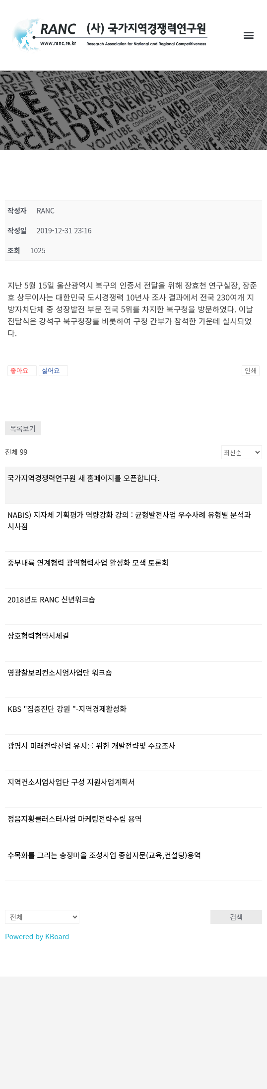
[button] (249, 35)
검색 (236, 917)
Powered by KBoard (37, 936)
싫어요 (53, 370)
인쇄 (251, 370)
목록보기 (23, 428)
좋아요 (22, 370)
